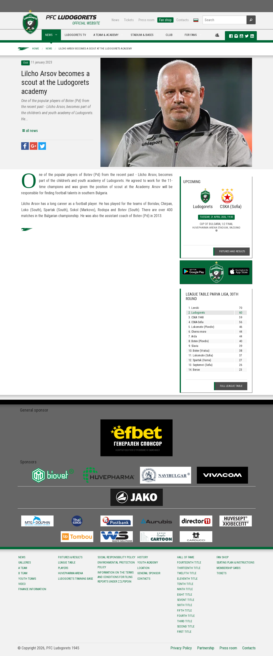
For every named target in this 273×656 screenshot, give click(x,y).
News (115, 20)
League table (66, 562)
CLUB (169, 35)
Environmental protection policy (116, 565)
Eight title (184, 594)
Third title (184, 621)
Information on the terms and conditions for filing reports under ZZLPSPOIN (116, 577)
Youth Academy (147, 562)
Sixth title (184, 605)
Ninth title (185, 589)
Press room (146, 20)
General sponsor (148, 573)
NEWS (49, 35)
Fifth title (184, 610)
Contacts (182, 20)
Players (63, 568)
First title (184, 631)
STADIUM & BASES (142, 35)
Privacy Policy (181, 648)
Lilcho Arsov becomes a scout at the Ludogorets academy (95, 48)
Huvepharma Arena (70, 573)
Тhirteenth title (188, 568)
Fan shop (165, 20)
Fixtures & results (70, 557)
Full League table (231, 386)
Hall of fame (185, 557)
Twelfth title (186, 573)
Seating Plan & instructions (235, 562)
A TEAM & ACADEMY (106, 35)
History (142, 557)
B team (22, 573)
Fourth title (186, 615)
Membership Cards (228, 568)
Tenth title (185, 584)
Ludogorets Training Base (75, 578)
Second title (185, 626)
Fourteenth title (189, 562)
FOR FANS (191, 35)
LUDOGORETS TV (75, 35)
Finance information (32, 589)
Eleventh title (187, 578)
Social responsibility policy (116, 557)
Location (143, 568)
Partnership (205, 648)
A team (22, 568)
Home (35, 48)
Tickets (129, 20)
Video (22, 584)
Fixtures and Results (232, 251)
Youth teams (27, 578)
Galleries (24, 562)
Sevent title (185, 600)
